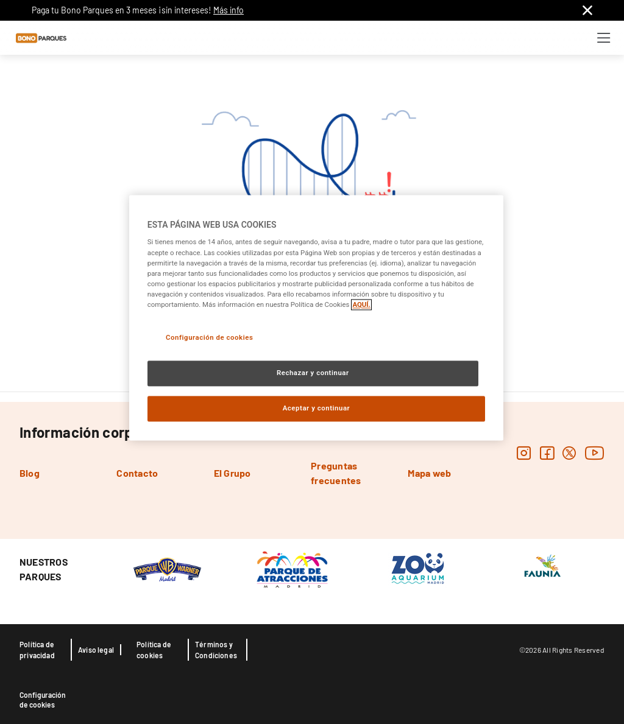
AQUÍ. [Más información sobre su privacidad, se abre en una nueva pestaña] (361, 304)
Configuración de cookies (43, 700)
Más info (228, 10)
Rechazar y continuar (313, 372)
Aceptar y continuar (316, 408)
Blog (30, 473)
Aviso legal (96, 649)
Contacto (137, 473)
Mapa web (429, 473)
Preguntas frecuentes (336, 473)
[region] (316, 317)
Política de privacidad (37, 649)
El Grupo (232, 473)
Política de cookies (153, 649)
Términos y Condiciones (216, 649)
